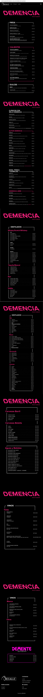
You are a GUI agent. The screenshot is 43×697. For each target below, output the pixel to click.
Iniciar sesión (24, 688)
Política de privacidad (26, 682)
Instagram (3, 687)
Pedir (23, 687)
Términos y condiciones (26, 680)
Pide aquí (15, 4)
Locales (19, 4)
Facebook (3, 688)
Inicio (11, 4)
